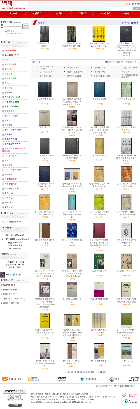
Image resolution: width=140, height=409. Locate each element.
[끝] (104, 372)
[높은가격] (120, 62)
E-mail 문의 (15, 248)
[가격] (112, 62)
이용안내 (134, 386)
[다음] (99, 372)
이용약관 (108, 386)
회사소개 (100, 386)
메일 (39, 402)
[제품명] (128, 62)
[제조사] (135, 62)
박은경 (85, 394)
